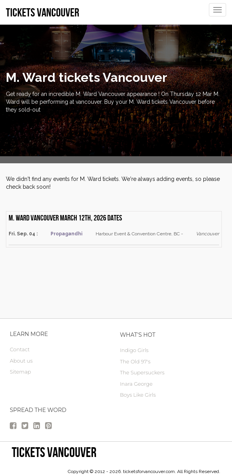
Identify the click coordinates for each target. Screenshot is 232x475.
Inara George (136, 384)
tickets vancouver (54, 452)
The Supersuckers (142, 372)
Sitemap (20, 371)
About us (21, 361)
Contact (20, 349)
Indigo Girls (134, 350)
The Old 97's (135, 361)
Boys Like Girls (138, 395)
